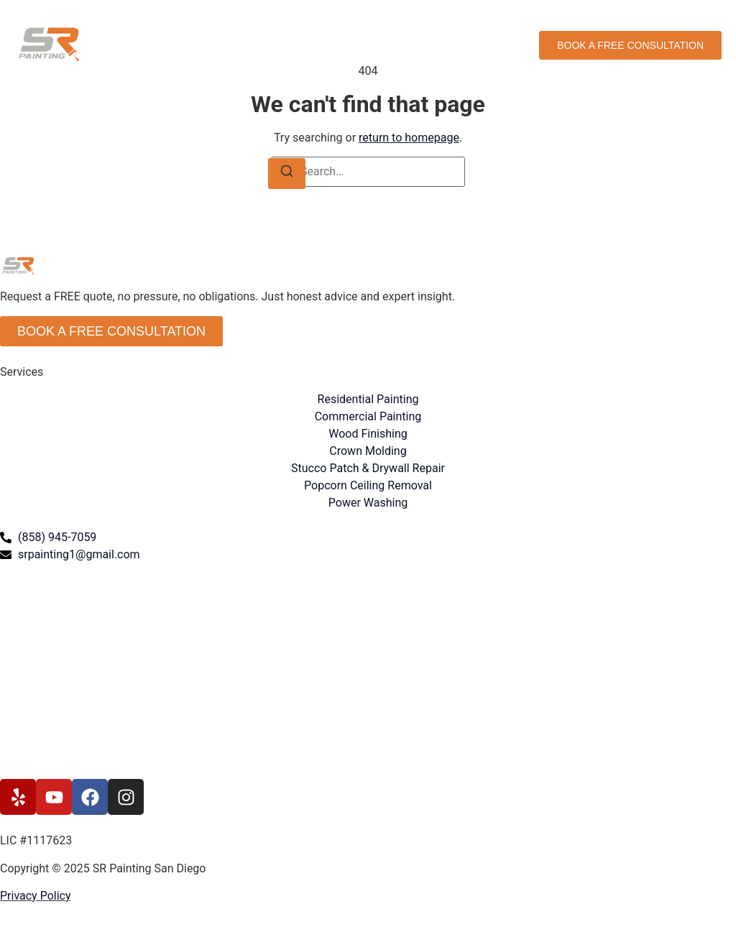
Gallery (407, 45)
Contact (459, 45)
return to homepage (409, 137)
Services (306, 45)
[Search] (286, 173)
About (358, 45)
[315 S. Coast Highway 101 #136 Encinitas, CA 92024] (368, 671)
